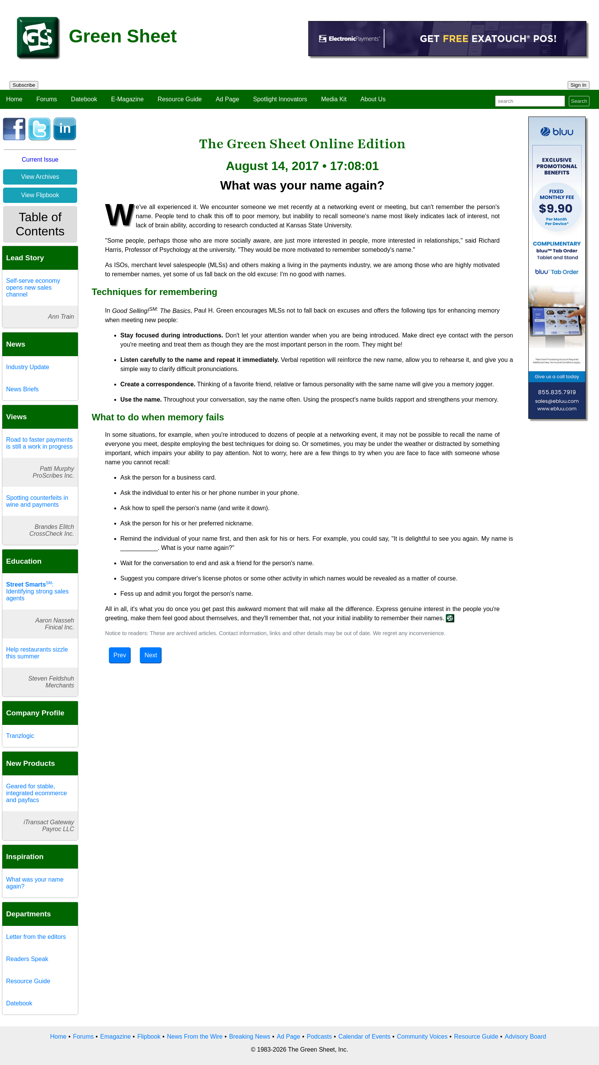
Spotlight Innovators (280, 99)
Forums (46, 99)
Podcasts (319, 1036)
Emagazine (115, 1036)
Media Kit (333, 99)
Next (150, 655)
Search (579, 101)
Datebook (84, 99)
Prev (119, 655)
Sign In (579, 85)
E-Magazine (127, 99)
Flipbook (148, 1036)
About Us (373, 99)
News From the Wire (195, 1036)
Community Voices (422, 1036)
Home (14, 99)
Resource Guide (180, 99)
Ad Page (227, 99)
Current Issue (40, 159)
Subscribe (24, 85)
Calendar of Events (364, 1036)
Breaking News (249, 1036)
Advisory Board (525, 1036)
